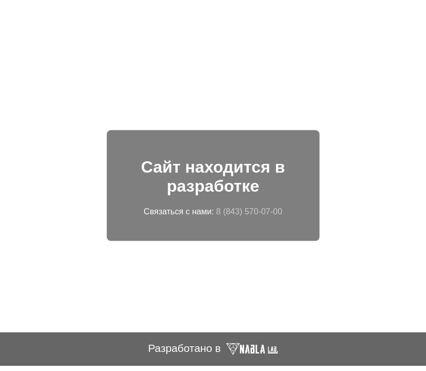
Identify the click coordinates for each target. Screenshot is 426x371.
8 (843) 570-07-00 (249, 211)
